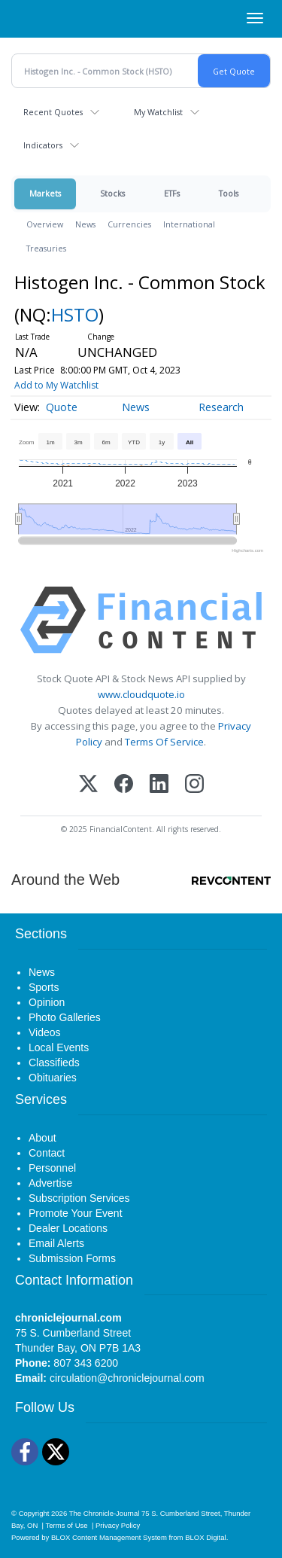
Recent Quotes (53, 111)
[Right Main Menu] (255, 18)
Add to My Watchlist (56, 385)
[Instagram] (194, 785)
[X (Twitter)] (88, 785)
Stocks (112, 193)
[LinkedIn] (159, 785)
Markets (45, 193)
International (189, 224)
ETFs (172, 193)
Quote (61, 407)
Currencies (129, 224)
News (85, 224)
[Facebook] (123, 785)
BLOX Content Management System (109, 1537)
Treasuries (46, 248)
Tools (228, 193)
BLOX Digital (205, 1537)
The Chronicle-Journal (104, 1513)
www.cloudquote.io (141, 694)
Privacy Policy (118, 1525)
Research (221, 407)
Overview (44, 224)
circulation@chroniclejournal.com (127, 1378)
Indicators (42, 145)
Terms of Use (67, 1525)
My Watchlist (158, 111)
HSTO (75, 314)
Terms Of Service (164, 742)
